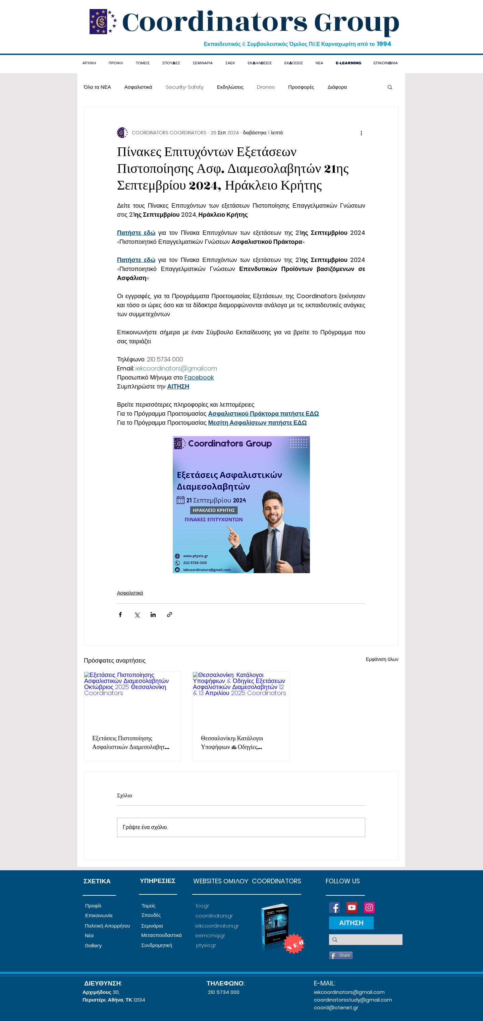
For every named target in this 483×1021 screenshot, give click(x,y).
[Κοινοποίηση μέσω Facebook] (120, 614)
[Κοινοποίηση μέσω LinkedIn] (153, 614)
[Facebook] (334, 907)
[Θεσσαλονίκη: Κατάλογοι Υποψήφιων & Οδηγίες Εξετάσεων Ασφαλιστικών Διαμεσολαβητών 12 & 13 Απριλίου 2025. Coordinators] (241, 699)
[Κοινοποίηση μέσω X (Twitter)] (136, 614)
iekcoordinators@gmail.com (349, 992)
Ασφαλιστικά (138, 86)
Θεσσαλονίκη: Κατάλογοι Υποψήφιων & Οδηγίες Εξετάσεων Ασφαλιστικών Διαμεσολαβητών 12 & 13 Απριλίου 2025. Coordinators (240, 743)
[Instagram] (369, 907)
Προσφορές (301, 86)
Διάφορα (337, 86)
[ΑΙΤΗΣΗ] (351, 922)
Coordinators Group (261, 22)
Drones (266, 86)
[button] (390, 86)
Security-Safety (185, 86)
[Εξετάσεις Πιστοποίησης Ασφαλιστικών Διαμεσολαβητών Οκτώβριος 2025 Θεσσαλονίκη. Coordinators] (132, 699)
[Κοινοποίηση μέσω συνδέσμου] (169, 614)
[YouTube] (351, 907)
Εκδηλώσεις (230, 86)
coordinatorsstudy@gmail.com (353, 999)
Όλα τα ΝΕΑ (97, 86)
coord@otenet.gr (336, 1007)
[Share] (341, 955)
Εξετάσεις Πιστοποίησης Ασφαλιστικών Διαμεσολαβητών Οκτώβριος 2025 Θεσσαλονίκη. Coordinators (131, 743)
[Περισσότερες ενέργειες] (361, 133)
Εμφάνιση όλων (382, 659)
